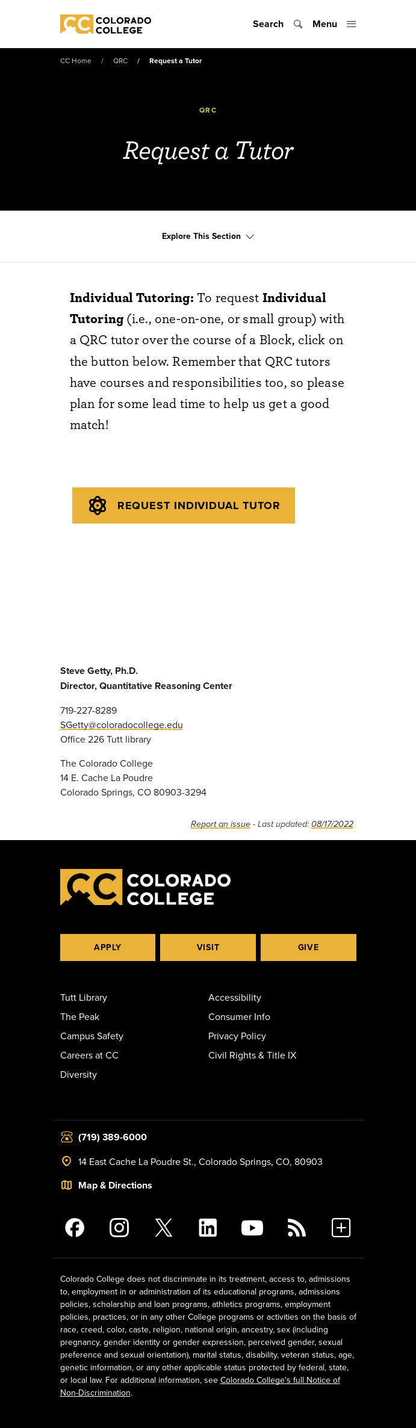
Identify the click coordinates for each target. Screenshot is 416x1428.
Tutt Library (83, 997)
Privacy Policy (237, 1035)
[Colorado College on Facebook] (75, 1227)
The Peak (79, 1016)
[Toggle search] (278, 24)
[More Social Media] (341, 1227)
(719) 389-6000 (112, 1137)
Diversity (78, 1074)
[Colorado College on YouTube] (252, 1227)
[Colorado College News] (297, 1227)
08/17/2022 (332, 824)
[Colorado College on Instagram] (119, 1227)
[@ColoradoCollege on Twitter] (163, 1227)
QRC (120, 60)
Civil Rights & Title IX (252, 1055)
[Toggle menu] (334, 24)
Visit (208, 947)
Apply (108, 947)
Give (308, 947)
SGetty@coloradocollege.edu (121, 724)
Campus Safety (91, 1035)
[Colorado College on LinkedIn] (208, 1227)
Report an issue (220, 824)
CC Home (76, 60)
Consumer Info (239, 1016)
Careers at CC (89, 1055)
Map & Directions (115, 1185)
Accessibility (234, 997)
